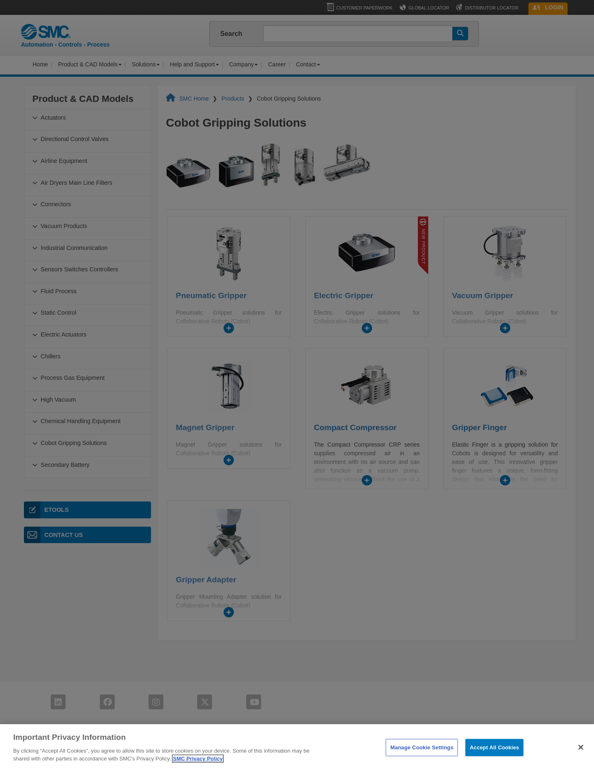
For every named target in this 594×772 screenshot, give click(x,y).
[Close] (581, 758)
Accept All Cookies (494, 759)
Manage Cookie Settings (421, 759)
